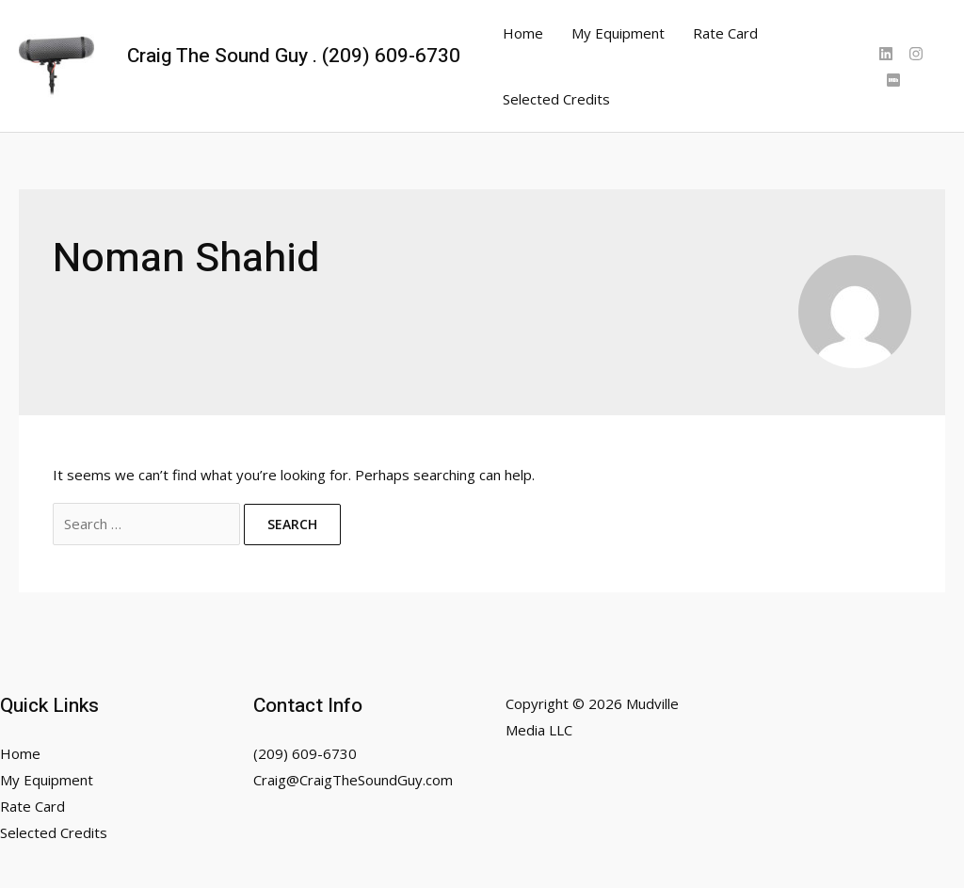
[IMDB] (893, 80)
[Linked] (885, 53)
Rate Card (725, 33)
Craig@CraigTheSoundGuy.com (353, 779)
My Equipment (618, 33)
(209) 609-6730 (305, 753)
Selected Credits (556, 98)
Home (523, 33)
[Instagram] (916, 53)
